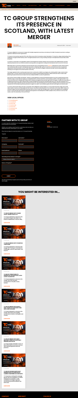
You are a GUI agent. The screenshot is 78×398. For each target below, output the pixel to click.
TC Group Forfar (12, 106)
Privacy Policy (23, 179)
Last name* (21, 138)
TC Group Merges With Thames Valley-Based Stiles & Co (13, 210)
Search (72, 5)
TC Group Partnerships (60, 5)
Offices (44, 5)
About (13, 5)
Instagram (28, 1)
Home (3, 9)
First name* (5, 138)
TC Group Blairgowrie (13, 100)
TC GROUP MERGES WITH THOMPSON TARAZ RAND (13, 241)
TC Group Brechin (12, 102)
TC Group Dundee (12, 105)
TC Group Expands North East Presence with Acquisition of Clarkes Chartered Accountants (13, 371)
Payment (74, 1)
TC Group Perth (12, 109)
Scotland (50, 65)
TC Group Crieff (12, 103)
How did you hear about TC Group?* (11, 156)
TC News (9, 9)
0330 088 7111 (49, 122)
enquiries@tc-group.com (19, 1)
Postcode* (21, 144)
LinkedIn (26, 1)
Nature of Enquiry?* (7, 163)
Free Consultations (32, 5)
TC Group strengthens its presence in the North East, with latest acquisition (13, 273)
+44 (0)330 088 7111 (7, 1)
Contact (51, 5)
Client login (75, 5)
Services (18, 5)
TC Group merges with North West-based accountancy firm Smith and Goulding (13, 305)
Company (4, 144)
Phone (20, 150)
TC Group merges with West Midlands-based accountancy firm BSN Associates (13, 337)
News (40, 5)
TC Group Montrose (13, 108)
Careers (68, 5)
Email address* (6, 150)
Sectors (24, 5)
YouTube (31, 1)
